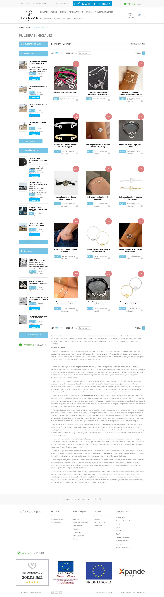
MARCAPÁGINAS (66, 19)
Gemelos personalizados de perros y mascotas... (38, 63)
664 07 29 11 (24, 3)
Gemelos (63, 12)
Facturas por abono (100, 522)
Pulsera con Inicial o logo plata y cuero (130, 146)
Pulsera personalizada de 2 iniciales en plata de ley (66, 303)
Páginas (138, 53)
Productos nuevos (57, 519)
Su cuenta (98, 511)
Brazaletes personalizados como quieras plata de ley (37, 261)
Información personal (101, 516)
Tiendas (75, 539)
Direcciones (98, 526)
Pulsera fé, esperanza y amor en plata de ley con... (98, 303)
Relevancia (85, 53)
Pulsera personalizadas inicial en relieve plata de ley (98, 146)
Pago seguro (77, 529)
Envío (74, 516)
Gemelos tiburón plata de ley (38, 87)
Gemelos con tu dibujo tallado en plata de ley (37, 224)
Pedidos (97, 519)
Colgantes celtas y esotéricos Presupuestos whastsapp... (38, 209)
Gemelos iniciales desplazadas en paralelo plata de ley (38, 184)
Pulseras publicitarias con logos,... (65, 92)
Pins (81, 12)
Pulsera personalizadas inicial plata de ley (98, 198)
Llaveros (89, 12)
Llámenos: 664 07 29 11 (123, 537)
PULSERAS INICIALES (32, 44)
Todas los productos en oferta (33, 335)
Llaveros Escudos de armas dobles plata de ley (38, 282)
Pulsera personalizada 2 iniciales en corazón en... (130, 250)
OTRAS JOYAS (78, 19)
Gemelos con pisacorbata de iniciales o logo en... (38, 317)
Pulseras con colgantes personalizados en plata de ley (130, 93)
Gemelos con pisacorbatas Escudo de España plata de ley (38, 299)
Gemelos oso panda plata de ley (38, 105)
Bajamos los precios (57, 516)
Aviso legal (76, 519)
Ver (52, 53)
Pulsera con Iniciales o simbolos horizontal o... (65, 250)
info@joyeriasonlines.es (41, 4)
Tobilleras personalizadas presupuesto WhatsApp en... (98, 93)
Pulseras (53, 12)
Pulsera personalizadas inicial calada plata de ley (130, 303)
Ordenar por (71, 53)
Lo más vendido (56, 522)
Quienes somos (78, 526)
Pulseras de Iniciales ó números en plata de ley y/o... (65, 146)
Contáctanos (77, 532)
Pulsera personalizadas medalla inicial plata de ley (98, 250)
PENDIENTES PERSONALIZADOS (50, 19)
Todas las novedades (30, 141)
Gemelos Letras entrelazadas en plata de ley (38, 160)
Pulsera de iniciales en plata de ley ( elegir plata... (130, 198)
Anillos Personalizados (104, 12)
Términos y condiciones (80, 522)
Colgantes (44, 12)
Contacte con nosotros (61, 4)
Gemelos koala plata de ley (37, 124)
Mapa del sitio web (79, 536)
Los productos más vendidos (33, 242)
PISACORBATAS (74, 12)
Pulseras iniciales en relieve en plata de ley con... (66, 198)
